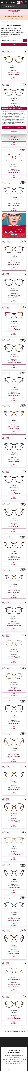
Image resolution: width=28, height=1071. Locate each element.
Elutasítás (7, 127)
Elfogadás (20, 127)
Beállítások (14, 131)
